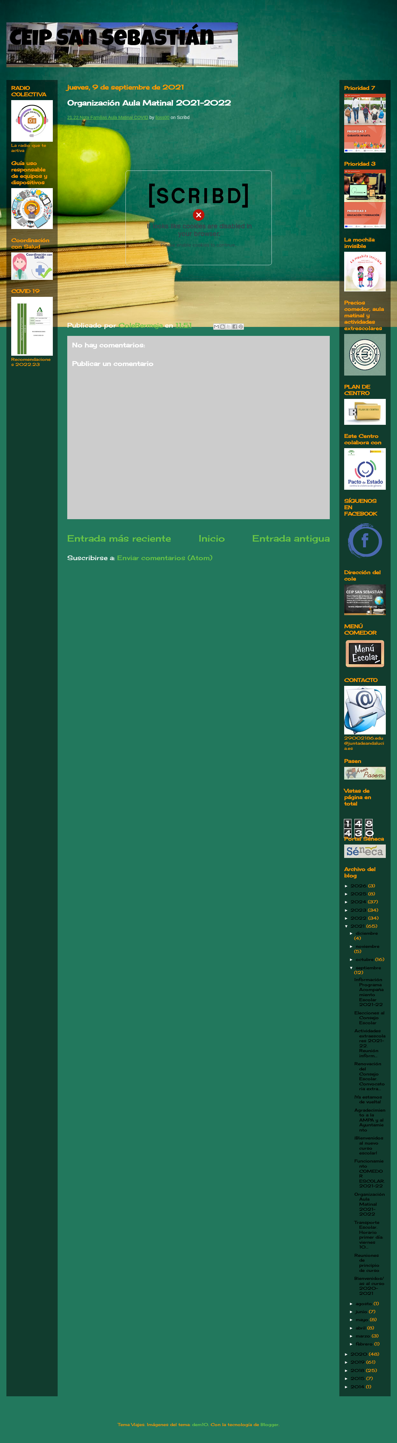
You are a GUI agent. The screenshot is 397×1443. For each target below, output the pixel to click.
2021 (358, 926)
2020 (360, 1354)
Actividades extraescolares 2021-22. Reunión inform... (369, 1043)
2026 (359, 885)
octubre (365, 959)
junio (362, 1311)
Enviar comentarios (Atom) (164, 558)
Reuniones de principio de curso (366, 1263)
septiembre (368, 967)
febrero (365, 1343)
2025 (359, 893)
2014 (358, 1386)
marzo (364, 1335)
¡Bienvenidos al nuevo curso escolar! (368, 1145)
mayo (363, 1319)
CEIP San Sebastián (112, 40)
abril (361, 1327)
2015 (358, 1378)
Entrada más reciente (119, 538)
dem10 (200, 1424)
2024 (359, 901)
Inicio (212, 538)
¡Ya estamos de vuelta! (368, 1099)
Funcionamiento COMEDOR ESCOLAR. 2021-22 (369, 1173)
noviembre (367, 946)
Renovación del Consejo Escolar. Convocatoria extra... (369, 1076)
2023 (359, 910)
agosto (365, 1303)
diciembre (367, 933)
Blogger (270, 1424)
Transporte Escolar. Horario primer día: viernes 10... (368, 1235)
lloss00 (162, 117)
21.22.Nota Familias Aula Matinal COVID (107, 117)
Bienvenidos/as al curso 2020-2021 (369, 1286)
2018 (358, 1370)
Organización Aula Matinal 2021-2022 (369, 1204)
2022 (359, 918)
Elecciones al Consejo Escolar (369, 1017)
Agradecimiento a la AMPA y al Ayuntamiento (369, 1119)
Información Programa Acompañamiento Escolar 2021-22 (369, 992)
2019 (358, 1362)
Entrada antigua (291, 538)
